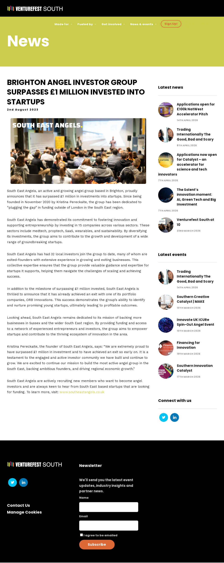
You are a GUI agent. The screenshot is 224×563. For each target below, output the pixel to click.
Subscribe (97, 544)
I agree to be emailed (100, 536)
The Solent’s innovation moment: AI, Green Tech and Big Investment (196, 197)
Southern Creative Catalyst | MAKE (193, 299)
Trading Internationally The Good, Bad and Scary (195, 135)
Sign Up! (170, 24)
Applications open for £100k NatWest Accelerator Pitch (196, 109)
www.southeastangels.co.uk (82, 392)
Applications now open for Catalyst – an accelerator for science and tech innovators (187, 165)
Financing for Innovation (188, 345)
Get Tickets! (199, 24)
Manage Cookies (24, 512)
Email (83, 516)
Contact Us (18, 505)
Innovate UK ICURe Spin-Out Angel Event (195, 322)
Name (84, 498)
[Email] (108, 526)
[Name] (108, 507)
